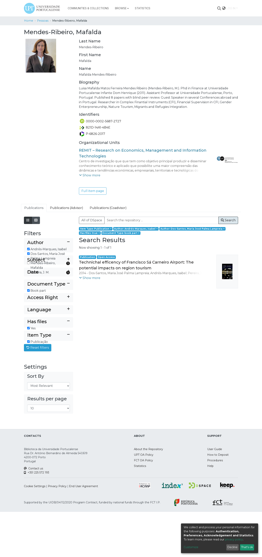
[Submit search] (219, 8)
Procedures (215, 505)
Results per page (47, 443)
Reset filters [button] (37, 393)
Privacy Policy (57, 531)
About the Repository (148, 494)
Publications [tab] (33, 208)
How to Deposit (218, 500)
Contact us (33, 513)
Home (28, 20)
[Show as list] (28, 220)
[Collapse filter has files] (48, 354)
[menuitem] (122, 8)
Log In (230, 8)
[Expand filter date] (48, 298)
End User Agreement (83, 531)
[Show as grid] (36, 220)
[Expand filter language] (48, 342)
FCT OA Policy (143, 505)
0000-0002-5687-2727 (100, 121)
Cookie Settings (34, 531)
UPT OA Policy (143, 500)
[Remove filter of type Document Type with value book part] (121, 233)
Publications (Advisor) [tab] (66, 208)
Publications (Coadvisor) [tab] (108, 208)
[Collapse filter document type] (48, 310)
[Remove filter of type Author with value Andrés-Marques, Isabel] (136, 229)
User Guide (214, 494)
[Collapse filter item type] (48, 374)
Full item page (92, 191)
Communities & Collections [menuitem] (88, 8)
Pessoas (42, 20)
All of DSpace (91, 220)
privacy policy (234, 539)
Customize (191, 547)
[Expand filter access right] (48, 329)
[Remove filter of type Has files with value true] (90, 233)
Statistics (140, 511)
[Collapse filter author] (48, 242)
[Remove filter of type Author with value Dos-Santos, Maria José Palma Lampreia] (192, 229)
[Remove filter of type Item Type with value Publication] (95, 229)
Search (228, 220)
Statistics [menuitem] (142, 8)
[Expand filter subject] (48, 285)
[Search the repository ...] (161, 220)
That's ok (247, 547)
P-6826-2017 (92, 134)
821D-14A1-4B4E (95, 127)
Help (210, 511)
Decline (232, 547)
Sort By (35, 421)
